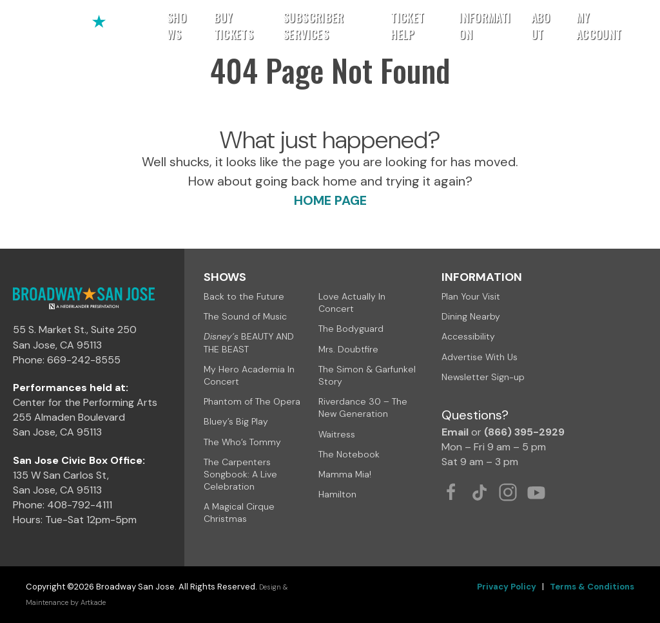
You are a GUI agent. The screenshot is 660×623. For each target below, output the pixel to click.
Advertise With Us (480, 357)
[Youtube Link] (536, 492)
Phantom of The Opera (252, 401)
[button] (631, 26)
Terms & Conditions (592, 586)
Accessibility (468, 336)
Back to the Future (244, 296)
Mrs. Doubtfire (348, 349)
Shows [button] (176, 26)
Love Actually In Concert (351, 302)
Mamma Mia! (344, 474)
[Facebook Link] (451, 492)
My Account (599, 26)
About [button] (540, 26)
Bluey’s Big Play (236, 421)
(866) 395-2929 (524, 432)
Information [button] (484, 26)
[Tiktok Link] (479, 492)
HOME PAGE (330, 200)
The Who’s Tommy (242, 442)
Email (455, 432)
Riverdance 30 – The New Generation (362, 407)
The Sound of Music (245, 316)
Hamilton (337, 494)
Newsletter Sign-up (483, 377)
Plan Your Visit (471, 296)
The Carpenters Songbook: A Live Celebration (240, 474)
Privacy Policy (506, 586)
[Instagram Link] (508, 492)
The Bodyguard (350, 328)
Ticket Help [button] (407, 26)
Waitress (336, 434)
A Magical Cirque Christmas (239, 512)
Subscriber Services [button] (313, 26)
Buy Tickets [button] (234, 26)
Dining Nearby (471, 316)
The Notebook (349, 454)
